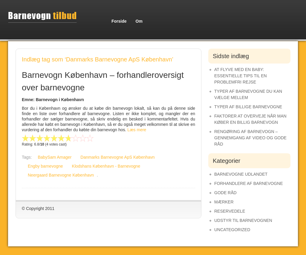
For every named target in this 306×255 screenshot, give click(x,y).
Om (139, 21)
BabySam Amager (54, 157)
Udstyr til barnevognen (243, 220)
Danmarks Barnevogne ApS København (117, 157)
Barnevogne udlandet (240, 174)
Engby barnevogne (45, 166)
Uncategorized (232, 229)
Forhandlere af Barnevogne (248, 183)
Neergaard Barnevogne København (61, 175)
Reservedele (229, 211)
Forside (119, 21)
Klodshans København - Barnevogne (106, 166)
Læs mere (136, 129)
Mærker (224, 202)
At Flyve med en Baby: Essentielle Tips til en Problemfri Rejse (240, 75)
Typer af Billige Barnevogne (248, 106)
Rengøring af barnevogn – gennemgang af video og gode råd (250, 137)
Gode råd (225, 192)
